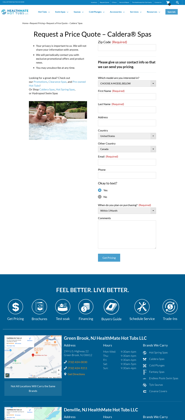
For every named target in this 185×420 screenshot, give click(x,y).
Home (25, 23)
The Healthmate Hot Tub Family (142, 2)
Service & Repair (124, 2)
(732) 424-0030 (19, 2)
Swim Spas (62, 11)
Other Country (107, 143)
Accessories (117, 11)
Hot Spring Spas (65, 89)
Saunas (79, 11)
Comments (104, 218)
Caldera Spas (47, 89)
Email (108, 156)
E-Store (114, 2)
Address (103, 117)
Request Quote (104, 2)
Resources (153, 11)
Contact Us (158, 2)
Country (103, 130)
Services (136, 11)
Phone (102, 169)
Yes (105, 190)
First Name (111, 90)
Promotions (40, 81)
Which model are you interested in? (118, 77)
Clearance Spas (58, 81)
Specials (172, 11)
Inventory (94, 2)
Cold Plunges (97, 11)
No (105, 196)
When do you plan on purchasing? (124, 205)
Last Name (111, 104)
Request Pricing (37, 23)
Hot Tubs (44, 11)
